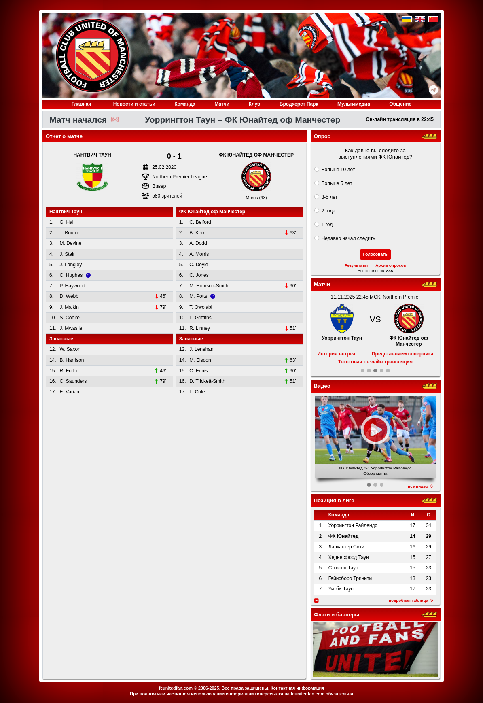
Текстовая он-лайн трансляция (375, 362)
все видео (420, 486)
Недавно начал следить (348, 238)
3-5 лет (329, 197)
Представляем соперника (402, 354)
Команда (184, 104)
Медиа (353, 104)
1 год (327, 224)
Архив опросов (390, 265)
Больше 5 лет (337, 183)
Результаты (356, 265)
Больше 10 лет (338, 169)
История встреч (336, 354)
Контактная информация (297, 688)
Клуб (255, 104)
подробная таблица (411, 600)
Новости (134, 104)
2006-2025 (208, 688)
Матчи (221, 104)
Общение (400, 104)
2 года (328, 211)
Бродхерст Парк (299, 104)
